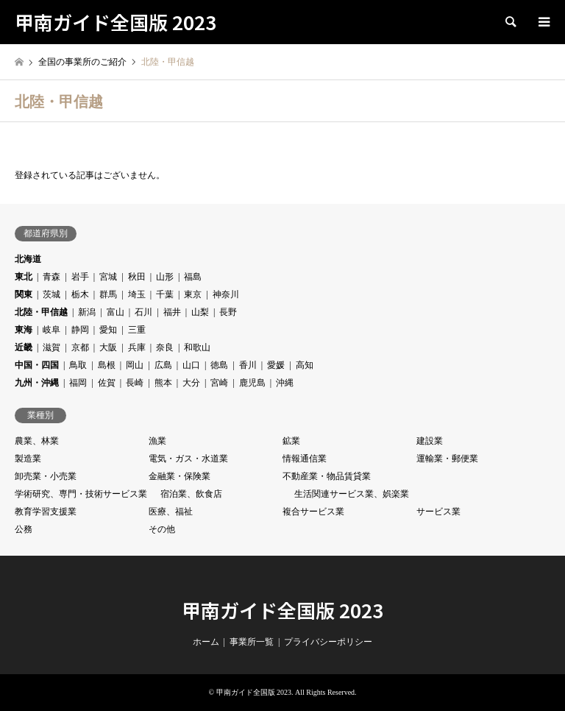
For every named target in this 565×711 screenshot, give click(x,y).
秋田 (137, 277)
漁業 (157, 441)
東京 (193, 294)
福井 (172, 312)
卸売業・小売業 (46, 476)
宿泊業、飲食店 (191, 494)
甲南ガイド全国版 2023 (282, 609)
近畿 (23, 347)
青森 (51, 277)
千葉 (165, 294)
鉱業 (291, 441)
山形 (165, 277)
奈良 (165, 347)
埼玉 (137, 294)
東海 (23, 330)
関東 (23, 294)
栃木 (80, 294)
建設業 (429, 441)
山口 (191, 365)
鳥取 (78, 365)
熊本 (163, 383)
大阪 (108, 347)
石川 (143, 312)
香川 (248, 365)
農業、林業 (37, 441)
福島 (193, 277)
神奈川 (226, 294)
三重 (137, 330)
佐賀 (107, 383)
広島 (163, 365)
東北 (23, 277)
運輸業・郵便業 (447, 458)
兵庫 (137, 347)
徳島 (219, 365)
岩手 (80, 277)
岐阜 (51, 330)
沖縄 (285, 383)
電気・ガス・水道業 (188, 458)
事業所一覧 (252, 642)
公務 (23, 529)
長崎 (134, 383)
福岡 (78, 383)
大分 (191, 383)
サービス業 (438, 511)
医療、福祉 (171, 511)
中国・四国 (37, 365)
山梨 (200, 312)
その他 (162, 529)
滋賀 (51, 347)
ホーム (206, 642)
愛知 (108, 330)
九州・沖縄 (37, 383)
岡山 (134, 365)
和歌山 (197, 347)
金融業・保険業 (179, 476)
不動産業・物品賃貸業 (326, 476)
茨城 (51, 294)
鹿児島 (252, 383)
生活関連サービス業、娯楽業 (351, 494)
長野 (228, 312)
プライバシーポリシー (328, 642)
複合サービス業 (313, 511)
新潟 (87, 312)
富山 (115, 312)
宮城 (108, 277)
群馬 (108, 294)
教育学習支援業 (46, 511)
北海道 (28, 259)
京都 (80, 347)
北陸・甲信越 (41, 312)
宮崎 (219, 383)
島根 (107, 365)
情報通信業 (304, 458)
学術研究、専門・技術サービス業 (81, 494)
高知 (304, 365)
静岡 (80, 330)
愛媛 (276, 365)
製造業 (28, 458)
